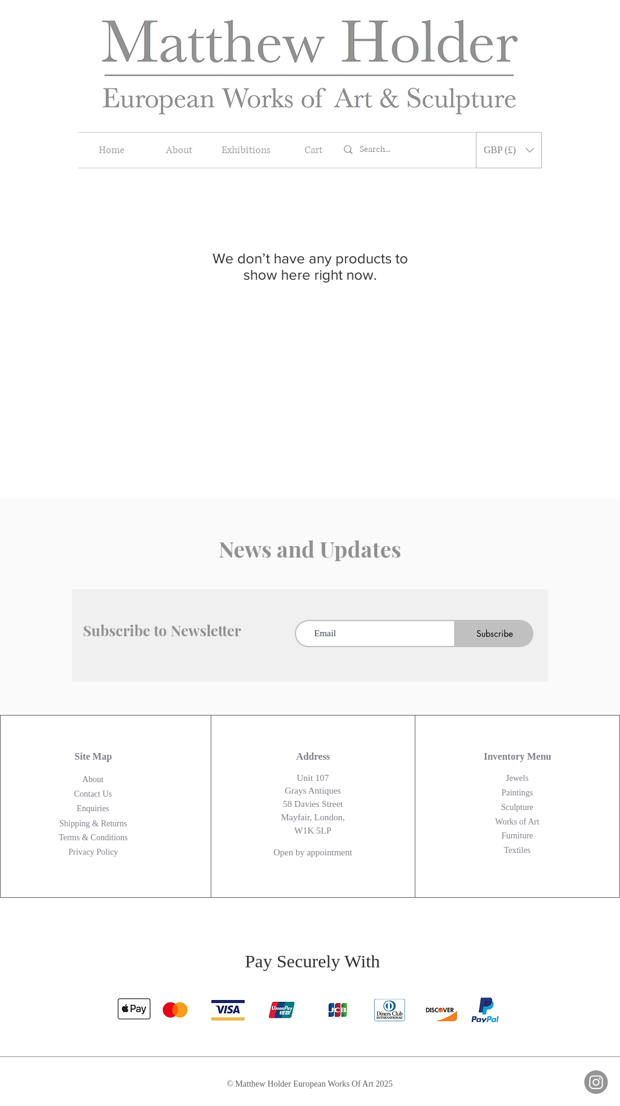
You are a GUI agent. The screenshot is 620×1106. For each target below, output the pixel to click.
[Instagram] (596, 1082)
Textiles (517, 850)
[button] (509, 150)
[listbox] (509, 150)
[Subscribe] (494, 633)
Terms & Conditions (93, 837)
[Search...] (405, 150)
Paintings (517, 792)
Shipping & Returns (93, 823)
